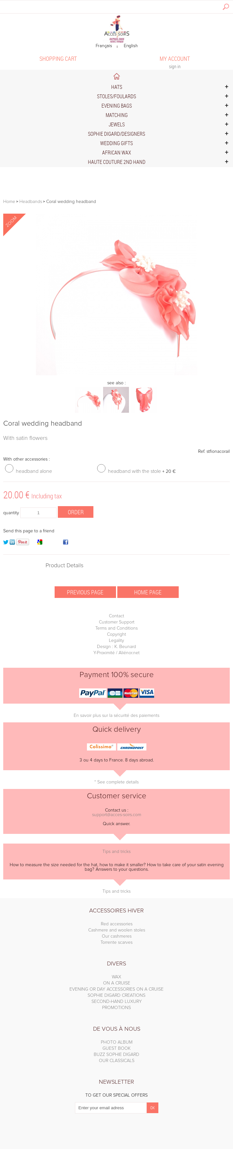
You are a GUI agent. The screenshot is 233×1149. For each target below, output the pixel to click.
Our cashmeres (117, 936)
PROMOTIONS (116, 1007)
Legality (116, 640)
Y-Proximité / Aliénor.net (116, 653)
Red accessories (116, 924)
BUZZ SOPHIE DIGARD (116, 1054)
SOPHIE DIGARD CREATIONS (116, 995)
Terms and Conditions (116, 628)
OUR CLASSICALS (116, 1061)
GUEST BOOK (116, 1048)
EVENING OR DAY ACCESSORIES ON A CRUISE (116, 989)
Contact (116, 616)
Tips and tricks (116, 851)
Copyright (116, 634)
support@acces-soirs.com (116, 815)
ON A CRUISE (116, 983)
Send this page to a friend (28, 531)
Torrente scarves (116, 942)
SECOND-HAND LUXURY (116, 1001)
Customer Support (116, 622)
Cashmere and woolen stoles (116, 930)
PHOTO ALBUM (116, 1042)
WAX (116, 977)
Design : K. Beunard (116, 646)
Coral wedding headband (42, 423)
